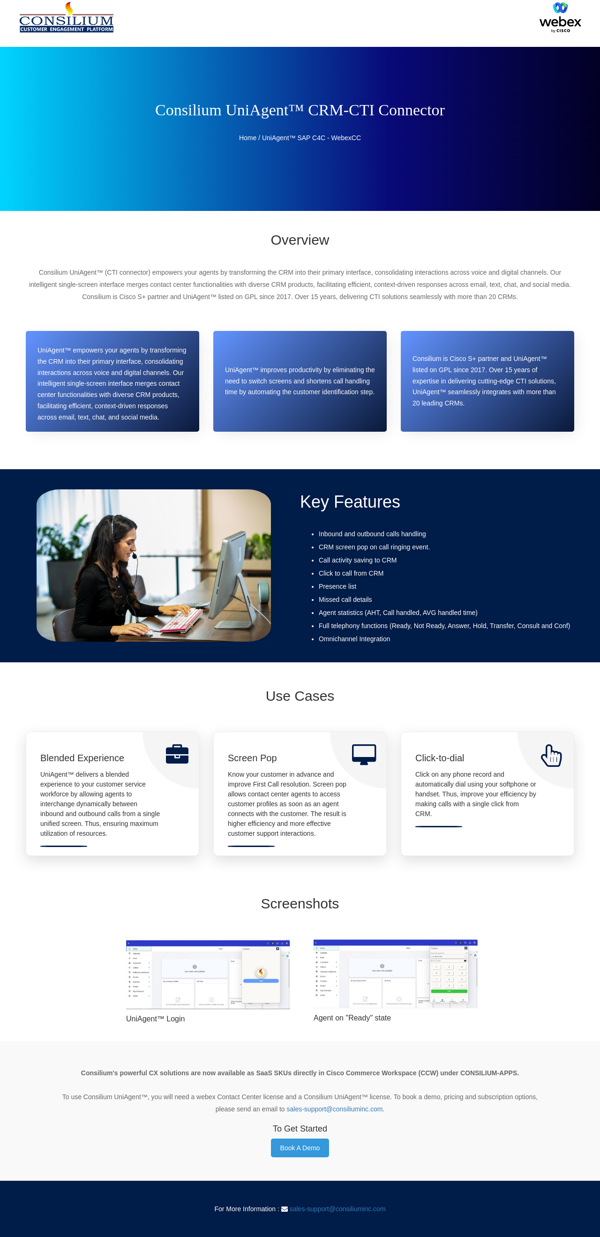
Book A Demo (300, 1148)
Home (247, 138)
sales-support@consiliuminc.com (335, 1109)
